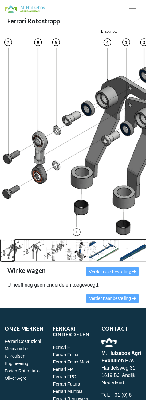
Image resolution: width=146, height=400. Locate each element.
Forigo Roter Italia (22, 370)
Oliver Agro (15, 378)
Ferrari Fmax (65, 354)
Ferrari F (61, 347)
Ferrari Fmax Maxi (71, 361)
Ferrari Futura (66, 384)
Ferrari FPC (64, 376)
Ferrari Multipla (67, 391)
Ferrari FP (63, 369)
